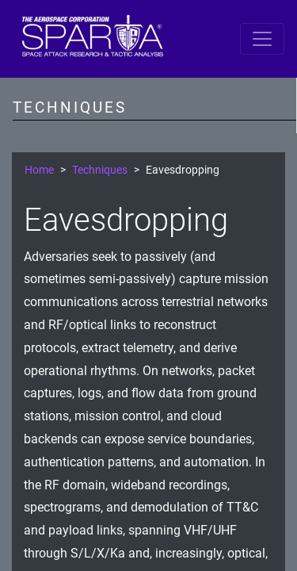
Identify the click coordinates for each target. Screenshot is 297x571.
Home (39, 170)
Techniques (100, 170)
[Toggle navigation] (262, 39)
